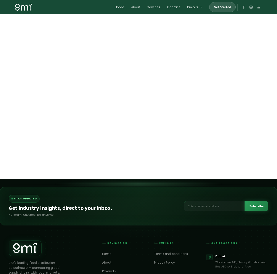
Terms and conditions (171, 253)
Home (119, 7)
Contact (173, 7)
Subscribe (256, 206)
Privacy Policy (164, 262)
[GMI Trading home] (23, 7)
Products (109, 271)
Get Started (222, 7)
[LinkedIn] (258, 7)
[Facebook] (243, 7)
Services (153, 7)
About (135, 7)
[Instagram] (251, 7)
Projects (195, 7)
